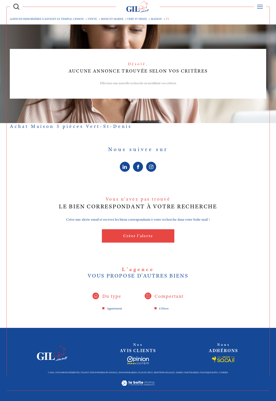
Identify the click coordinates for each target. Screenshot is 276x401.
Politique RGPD (208, 372)
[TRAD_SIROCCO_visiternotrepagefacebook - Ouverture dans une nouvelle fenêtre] (138, 167)
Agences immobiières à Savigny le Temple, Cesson (47, 19)
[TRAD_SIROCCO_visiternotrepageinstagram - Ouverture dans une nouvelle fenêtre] (151, 167)
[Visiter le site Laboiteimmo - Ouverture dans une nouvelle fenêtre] (137, 388)
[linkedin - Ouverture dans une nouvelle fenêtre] (125, 167)
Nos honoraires (127, 372)
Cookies (223, 372)
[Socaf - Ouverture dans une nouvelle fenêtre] (138, 360)
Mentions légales (164, 372)
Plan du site (145, 372)
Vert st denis (137, 19)
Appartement (114, 308)
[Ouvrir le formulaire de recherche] (16, 6)
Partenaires (191, 372)
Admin (179, 372)
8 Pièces (163, 308)
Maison (156, 19)
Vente (92, 19)
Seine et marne (112, 19)
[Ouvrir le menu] (260, 6)
